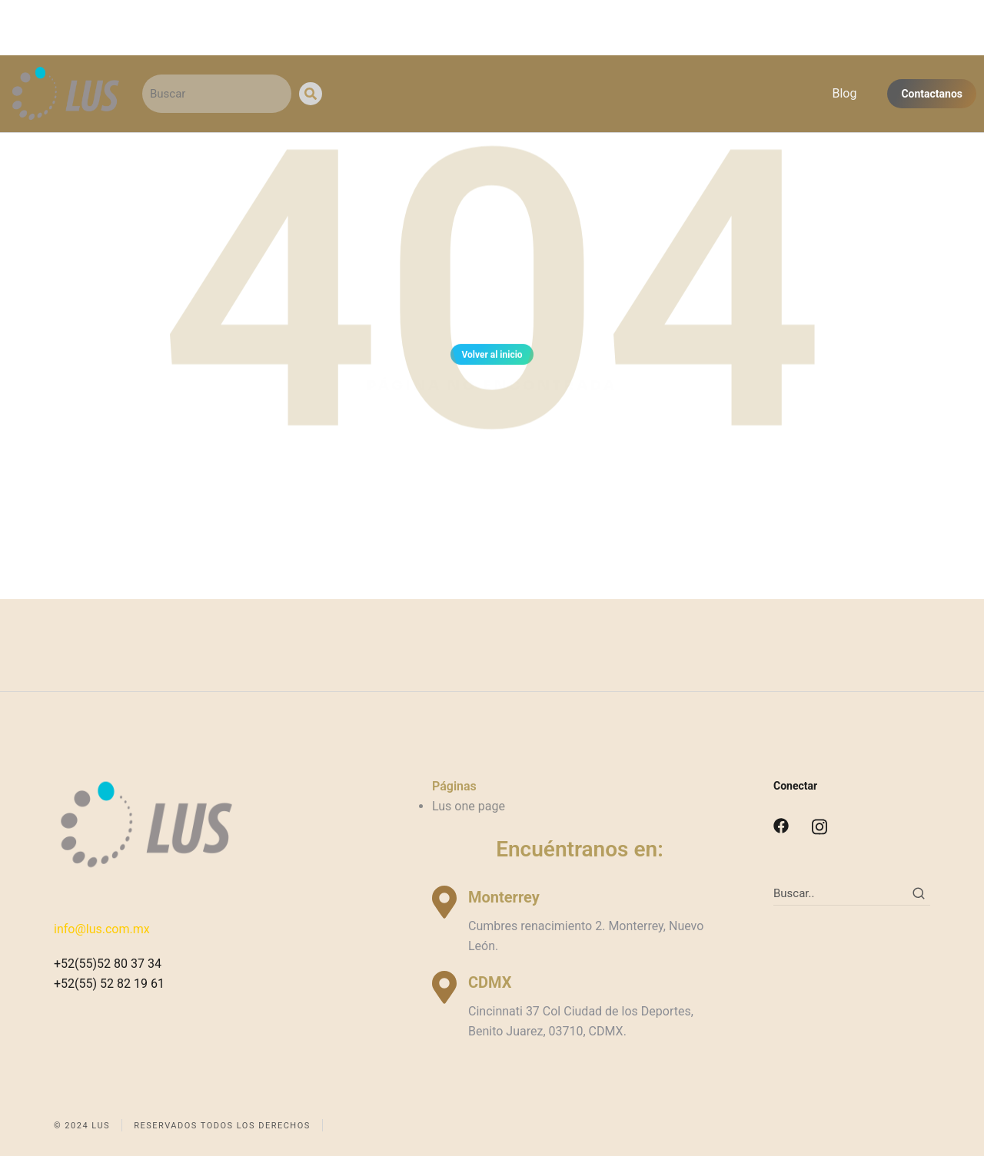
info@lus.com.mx (102, 929)
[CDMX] (444, 987)
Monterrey (504, 897)
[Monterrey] (444, 902)
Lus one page (468, 806)
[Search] (310, 93)
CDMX (489, 982)
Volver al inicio (491, 357)
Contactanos (931, 94)
